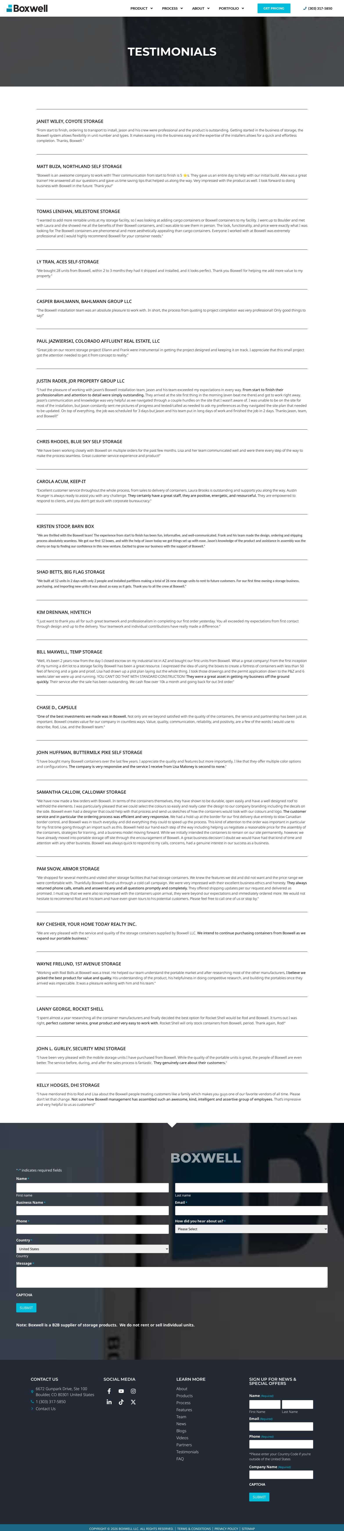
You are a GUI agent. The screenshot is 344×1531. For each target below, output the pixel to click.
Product (142, 8)
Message (25, 1261)
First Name (257, 1409)
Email (181, 1202)
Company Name (270, 1464)
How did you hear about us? (200, 1220)
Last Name (290, 1409)
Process (172, 8)
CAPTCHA (24, 1293)
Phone (22, 1220)
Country (22, 1254)
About (201, 8)
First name (24, 1194)
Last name (183, 1194)
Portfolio (232, 8)
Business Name (30, 1202)
